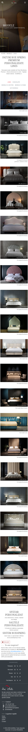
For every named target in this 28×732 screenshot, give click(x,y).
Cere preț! (5, 642)
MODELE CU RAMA (20, 85)
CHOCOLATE (16, 82)
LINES (9, 82)
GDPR (3, 719)
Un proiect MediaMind (17, 730)
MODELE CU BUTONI (8, 85)
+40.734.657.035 (9, 704)
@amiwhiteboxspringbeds (12, 707)
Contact (4, 721)
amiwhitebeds (8, 709)
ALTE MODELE (14, 88)
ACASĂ (3, 53)
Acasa (3, 716)
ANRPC (4, 718)
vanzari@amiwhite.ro (16, 651)
